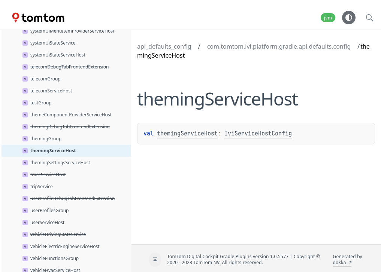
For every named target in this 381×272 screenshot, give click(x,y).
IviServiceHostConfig (258, 133)
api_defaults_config (164, 46)
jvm (328, 18)
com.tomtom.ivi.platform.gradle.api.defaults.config (279, 46)
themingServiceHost (187, 133)
